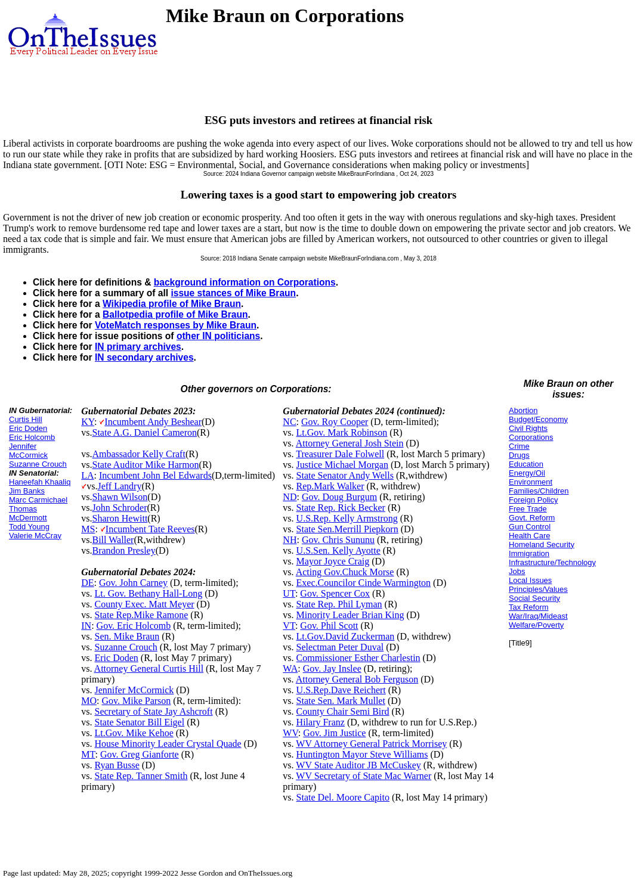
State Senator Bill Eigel (139, 722)
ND (289, 497)
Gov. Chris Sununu (338, 540)
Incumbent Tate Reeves (150, 529)
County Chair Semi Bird (342, 711)
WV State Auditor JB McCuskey (358, 765)
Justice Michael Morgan (342, 465)
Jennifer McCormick (28, 451)
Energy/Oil (527, 473)
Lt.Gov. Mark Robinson (342, 432)
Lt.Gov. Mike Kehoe (133, 733)
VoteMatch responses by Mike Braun (175, 325)
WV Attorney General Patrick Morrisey (371, 744)
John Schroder (119, 507)
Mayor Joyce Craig (333, 561)
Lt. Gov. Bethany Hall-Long (148, 593)
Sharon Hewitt (119, 518)
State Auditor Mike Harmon (145, 465)
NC (289, 422)
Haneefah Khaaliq (39, 481)
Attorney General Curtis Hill (149, 668)
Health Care (529, 535)
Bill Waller (113, 540)
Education (526, 464)
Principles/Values (538, 589)
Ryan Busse (116, 765)
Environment (530, 481)
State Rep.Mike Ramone (141, 615)
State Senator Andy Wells (345, 475)
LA (87, 475)
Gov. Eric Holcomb (134, 626)
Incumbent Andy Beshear (153, 422)
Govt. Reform (532, 517)
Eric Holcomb (32, 437)
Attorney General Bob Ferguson (357, 679)
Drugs (519, 455)
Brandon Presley (123, 550)
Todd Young (29, 526)
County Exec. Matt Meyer (144, 604)
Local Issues (530, 580)
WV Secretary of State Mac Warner (363, 776)
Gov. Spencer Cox (335, 593)
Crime (519, 446)
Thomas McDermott (28, 513)
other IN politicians (218, 336)
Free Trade (528, 508)
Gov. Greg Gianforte (139, 754)
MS (88, 529)
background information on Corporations (245, 282)
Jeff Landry (119, 486)
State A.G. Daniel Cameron (144, 432)
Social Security (534, 598)
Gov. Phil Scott (329, 626)
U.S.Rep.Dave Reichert (341, 690)
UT (289, 593)
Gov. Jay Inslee (332, 668)
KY (87, 422)
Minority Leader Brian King (350, 615)
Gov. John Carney (133, 583)
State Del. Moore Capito (342, 797)
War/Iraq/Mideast (538, 616)
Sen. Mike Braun (126, 636)
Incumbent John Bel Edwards (155, 475)
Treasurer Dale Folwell (340, 454)
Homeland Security (541, 544)
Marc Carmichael (38, 499)
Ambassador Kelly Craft (138, 454)
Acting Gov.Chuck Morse (345, 572)
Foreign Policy (533, 499)
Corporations (531, 437)
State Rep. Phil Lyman (339, 604)
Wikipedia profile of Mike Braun (172, 304)
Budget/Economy (538, 419)
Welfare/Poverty (536, 625)
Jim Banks (27, 490)
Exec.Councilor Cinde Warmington (363, 583)
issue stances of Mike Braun (233, 293)
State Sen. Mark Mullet (340, 701)
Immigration (529, 553)
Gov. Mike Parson (136, 701)
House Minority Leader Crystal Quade (167, 744)
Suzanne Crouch (38, 464)
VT (289, 626)
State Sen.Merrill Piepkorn (347, 529)
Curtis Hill (25, 419)
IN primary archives (138, 347)
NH (289, 540)
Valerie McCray (35, 535)
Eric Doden (28, 428)
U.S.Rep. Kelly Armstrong (347, 518)
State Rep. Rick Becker (340, 507)
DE (87, 583)
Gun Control (530, 526)
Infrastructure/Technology (552, 562)
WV (290, 733)
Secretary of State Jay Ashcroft (153, 711)
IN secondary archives (144, 357)
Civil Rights (528, 428)
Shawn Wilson (119, 497)
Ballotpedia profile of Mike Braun (175, 314)
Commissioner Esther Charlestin (358, 658)
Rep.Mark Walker (330, 486)
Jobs (517, 571)
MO (89, 701)
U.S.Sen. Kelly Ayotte (338, 550)
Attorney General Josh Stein (350, 443)
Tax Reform (528, 607)
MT (88, 754)
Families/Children (538, 490)
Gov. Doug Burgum (339, 497)
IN (86, 626)
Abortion (523, 410)
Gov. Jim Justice (334, 733)
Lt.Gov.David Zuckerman (345, 636)
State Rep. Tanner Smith (140, 776)
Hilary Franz (320, 722)
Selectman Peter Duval (340, 647)
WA (290, 668)
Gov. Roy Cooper (334, 422)
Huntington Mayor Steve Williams (362, 754)
